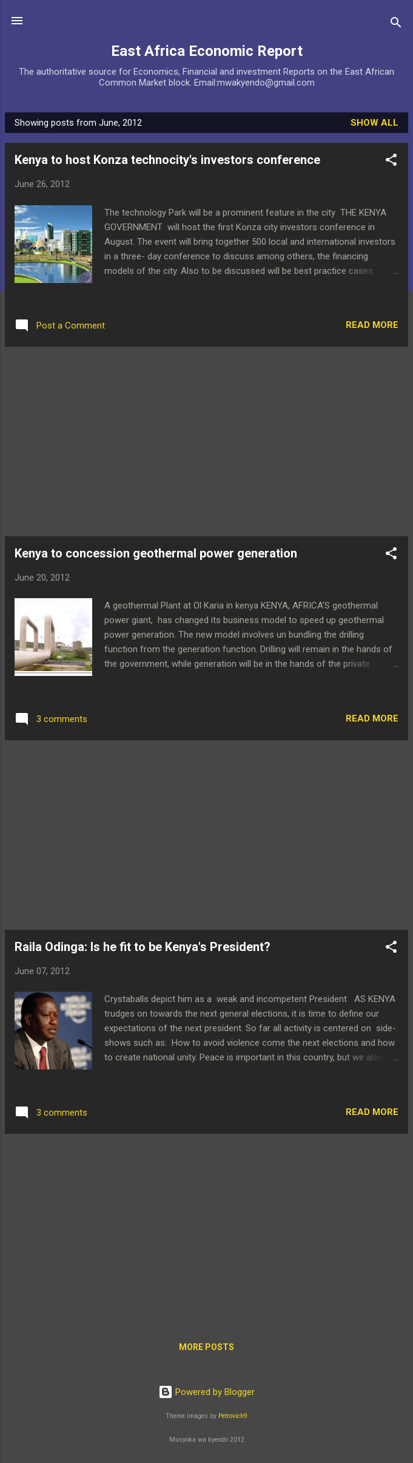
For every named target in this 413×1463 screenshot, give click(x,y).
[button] (391, 161)
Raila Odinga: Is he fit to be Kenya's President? (142, 947)
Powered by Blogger (206, 1391)
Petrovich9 (232, 1416)
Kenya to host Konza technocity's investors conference (167, 159)
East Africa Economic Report (207, 51)
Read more (372, 324)
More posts (206, 1347)
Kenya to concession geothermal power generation (156, 553)
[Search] (396, 24)
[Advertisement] (206, 441)
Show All (374, 122)
